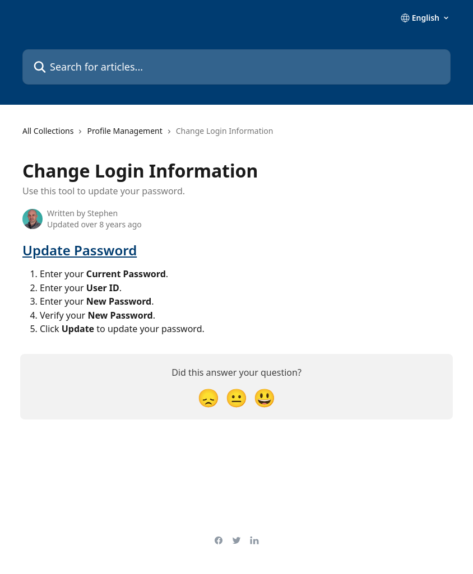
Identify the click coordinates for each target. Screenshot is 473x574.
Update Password (79, 250)
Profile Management (124, 130)
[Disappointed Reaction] (208, 397)
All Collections (47, 130)
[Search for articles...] (236, 67)
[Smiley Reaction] (265, 397)
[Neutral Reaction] (236, 397)
